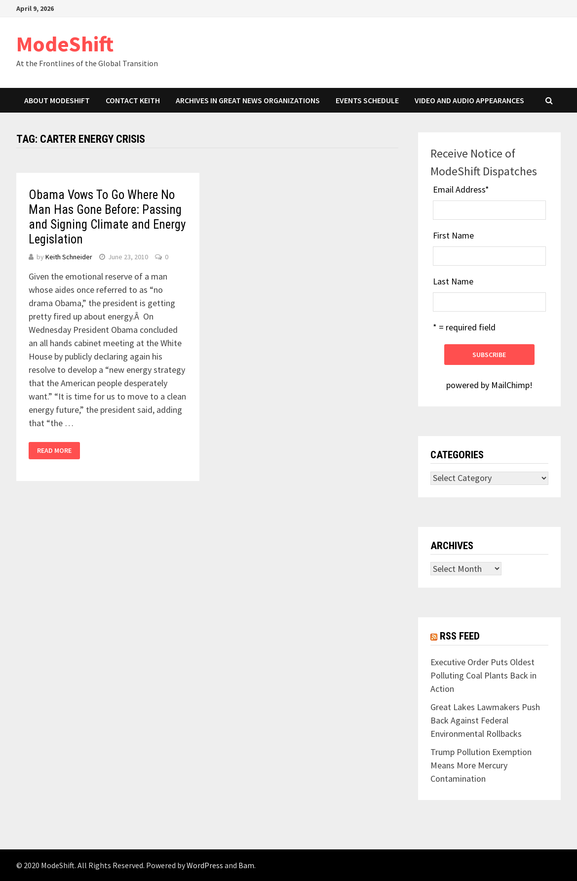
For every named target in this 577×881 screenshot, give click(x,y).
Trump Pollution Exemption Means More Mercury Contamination (481, 765)
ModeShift (65, 43)
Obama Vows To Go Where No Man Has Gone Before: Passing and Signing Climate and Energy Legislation (107, 217)
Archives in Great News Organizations (248, 100)
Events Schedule (367, 100)
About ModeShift (57, 100)
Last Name (453, 281)
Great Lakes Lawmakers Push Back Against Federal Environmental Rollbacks (485, 720)
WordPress (205, 865)
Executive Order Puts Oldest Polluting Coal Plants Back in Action (483, 675)
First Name (453, 235)
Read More (54, 450)
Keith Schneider (68, 256)
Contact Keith (133, 100)
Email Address (461, 189)
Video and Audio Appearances (469, 100)
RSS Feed (460, 636)
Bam (246, 865)
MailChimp (510, 385)
